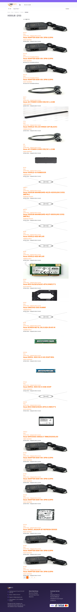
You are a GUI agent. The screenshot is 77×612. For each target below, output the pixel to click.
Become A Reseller (33, 593)
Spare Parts (15, 8)
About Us (31, 596)
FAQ (51, 593)
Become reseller (27, 4)
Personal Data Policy (34, 595)
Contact (67, 8)
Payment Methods (54, 596)
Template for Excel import (56, 598)
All (9, 8)
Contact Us (53, 600)
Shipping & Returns (54, 595)
